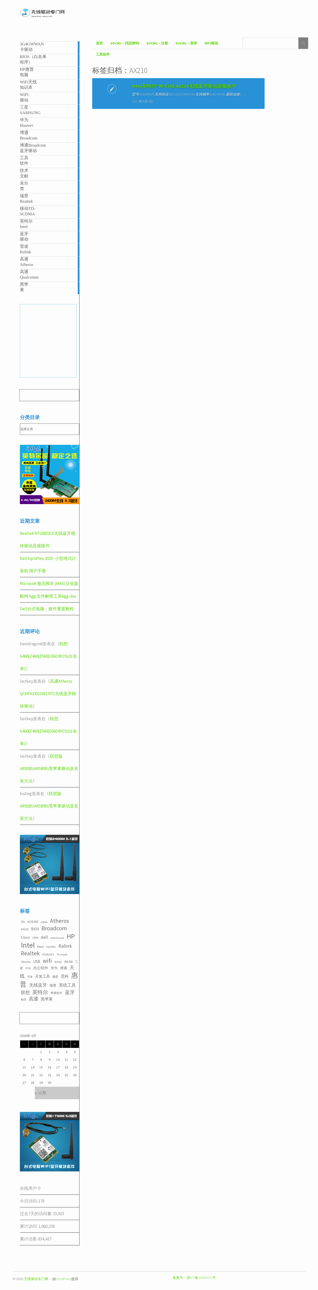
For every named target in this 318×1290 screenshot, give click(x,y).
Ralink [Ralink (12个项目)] (65, 946)
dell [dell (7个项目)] (44, 937)
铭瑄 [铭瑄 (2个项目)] (23, 999)
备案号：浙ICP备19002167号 (194, 1277)
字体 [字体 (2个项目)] (30, 976)
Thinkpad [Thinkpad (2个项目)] (62, 954)
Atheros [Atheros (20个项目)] (59, 920)
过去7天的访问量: (36, 1213)
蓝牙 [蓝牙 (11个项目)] (70, 992)
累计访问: (29, 1226)
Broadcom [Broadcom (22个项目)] (54, 928)
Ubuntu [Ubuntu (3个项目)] (26, 962)
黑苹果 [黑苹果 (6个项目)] (47, 999)
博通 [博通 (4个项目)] (63, 968)
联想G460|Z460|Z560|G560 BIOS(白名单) (48, 656)
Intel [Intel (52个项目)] (28, 945)
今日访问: (29, 1201)
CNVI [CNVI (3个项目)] (35, 937)
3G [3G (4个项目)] (23, 921)
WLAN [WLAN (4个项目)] (68, 961)
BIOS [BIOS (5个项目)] (35, 929)
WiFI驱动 (211, 43)
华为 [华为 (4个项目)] (54, 968)
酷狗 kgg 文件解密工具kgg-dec (48, 596)
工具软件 (103, 54)
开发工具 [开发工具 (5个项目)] (42, 976)
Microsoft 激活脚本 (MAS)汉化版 (49, 583)
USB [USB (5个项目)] (36, 961)
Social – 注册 (157, 43)
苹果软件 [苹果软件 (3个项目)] (56, 993)
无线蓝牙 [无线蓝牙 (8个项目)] (38, 985)
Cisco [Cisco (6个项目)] (25, 937)
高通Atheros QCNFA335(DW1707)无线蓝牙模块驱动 (48, 693)
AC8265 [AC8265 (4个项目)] (32, 921)
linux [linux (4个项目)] (40, 946)
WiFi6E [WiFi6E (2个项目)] (58, 962)
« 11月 (40, 1093)
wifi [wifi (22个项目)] (47, 961)
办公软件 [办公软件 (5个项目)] (40, 968)
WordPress (63, 1279)
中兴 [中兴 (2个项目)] (28, 968)
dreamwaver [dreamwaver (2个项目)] (57, 937)
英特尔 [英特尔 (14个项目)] (40, 992)
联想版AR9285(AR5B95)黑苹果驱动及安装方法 (49, 768)
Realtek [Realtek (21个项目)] (30, 953)
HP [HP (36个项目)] (71, 936)
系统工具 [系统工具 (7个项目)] (67, 985)
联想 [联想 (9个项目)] (25, 992)
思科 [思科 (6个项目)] (65, 976)
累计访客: (29, 1239)
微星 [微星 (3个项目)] (55, 976)
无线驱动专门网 (36, 1279)
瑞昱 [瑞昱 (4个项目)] (52, 985)
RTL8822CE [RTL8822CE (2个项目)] (48, 954)
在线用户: (29, 1188)
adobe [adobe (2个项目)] (44, 922)
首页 (99, 43)
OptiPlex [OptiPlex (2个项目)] (51, 946)
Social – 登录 (186, 43)
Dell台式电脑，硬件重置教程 (47, 609)
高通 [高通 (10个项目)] (33, 999)
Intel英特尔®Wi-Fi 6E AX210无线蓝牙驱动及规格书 (128, 92)
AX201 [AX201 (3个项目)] (25, 929)
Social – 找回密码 (124, 43)
